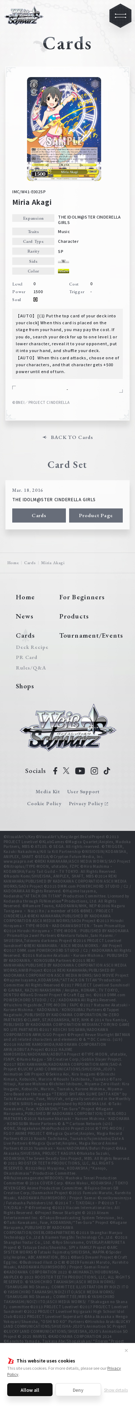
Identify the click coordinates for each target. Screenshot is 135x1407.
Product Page (96, 515)
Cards (39, 515)
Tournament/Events (91, 635)
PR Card (26, 657)
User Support (83, 791)
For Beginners (82, 596)
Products (74, 616)
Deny (78, 1390)
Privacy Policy (86, 803)
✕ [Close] (126, 1350)
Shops (25, 685)
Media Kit (48, 791)
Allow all (30, 1390)
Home (13, 562)
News (24, 616)
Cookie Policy (44, 803)
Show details (116, 1390)
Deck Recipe (31, 647)
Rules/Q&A (31, 668)
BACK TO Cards (72, 437)
